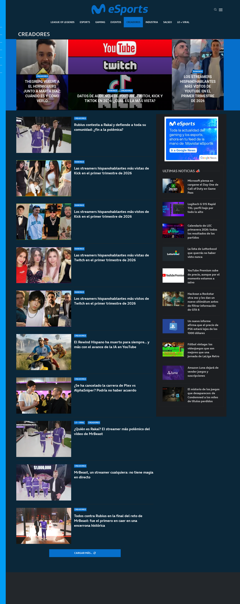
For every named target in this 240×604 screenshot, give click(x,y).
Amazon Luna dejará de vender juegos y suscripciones (203, 372)
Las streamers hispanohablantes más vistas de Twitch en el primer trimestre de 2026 (111, 257)
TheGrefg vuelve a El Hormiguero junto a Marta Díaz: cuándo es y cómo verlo (42, 91)
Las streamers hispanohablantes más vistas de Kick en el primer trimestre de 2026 (111, 171)
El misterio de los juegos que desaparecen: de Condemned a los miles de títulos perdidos (203, 395)
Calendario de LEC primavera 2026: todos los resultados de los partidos (202, 231)
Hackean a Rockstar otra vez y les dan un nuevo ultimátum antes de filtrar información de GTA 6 (203, 302)
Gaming (100, 22)
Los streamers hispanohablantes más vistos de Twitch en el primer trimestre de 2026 (111, 301)
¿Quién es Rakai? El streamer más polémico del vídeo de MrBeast (112, 431)
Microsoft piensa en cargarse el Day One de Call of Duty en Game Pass (203, 186)
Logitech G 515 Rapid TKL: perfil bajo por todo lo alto (202, 208)
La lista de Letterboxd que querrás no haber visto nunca (202, 253)
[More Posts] (85, 553)
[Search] (215, 9)
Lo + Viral (183, 22)
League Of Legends (62, 22)
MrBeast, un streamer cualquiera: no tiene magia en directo (113, 475)
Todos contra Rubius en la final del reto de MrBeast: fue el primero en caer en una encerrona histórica (108, 520)
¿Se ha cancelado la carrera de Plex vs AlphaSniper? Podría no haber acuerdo (105, 388)
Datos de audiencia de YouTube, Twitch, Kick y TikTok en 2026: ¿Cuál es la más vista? (120, 98)
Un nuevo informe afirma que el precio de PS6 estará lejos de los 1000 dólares (203, 327)
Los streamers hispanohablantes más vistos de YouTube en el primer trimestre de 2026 (197, 89)
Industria (152, 22)
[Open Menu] (220, 10)
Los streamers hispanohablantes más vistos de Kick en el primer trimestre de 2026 (111, 214)
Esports (85, 22)
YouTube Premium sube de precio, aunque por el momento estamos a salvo (204, 276)
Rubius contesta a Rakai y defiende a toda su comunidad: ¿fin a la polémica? (110, 127)
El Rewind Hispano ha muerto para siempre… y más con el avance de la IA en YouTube (111, 344)
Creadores (133, 22)
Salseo (167, 22)
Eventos (116, 22)
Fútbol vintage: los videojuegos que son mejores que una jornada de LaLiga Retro (203, 350)
